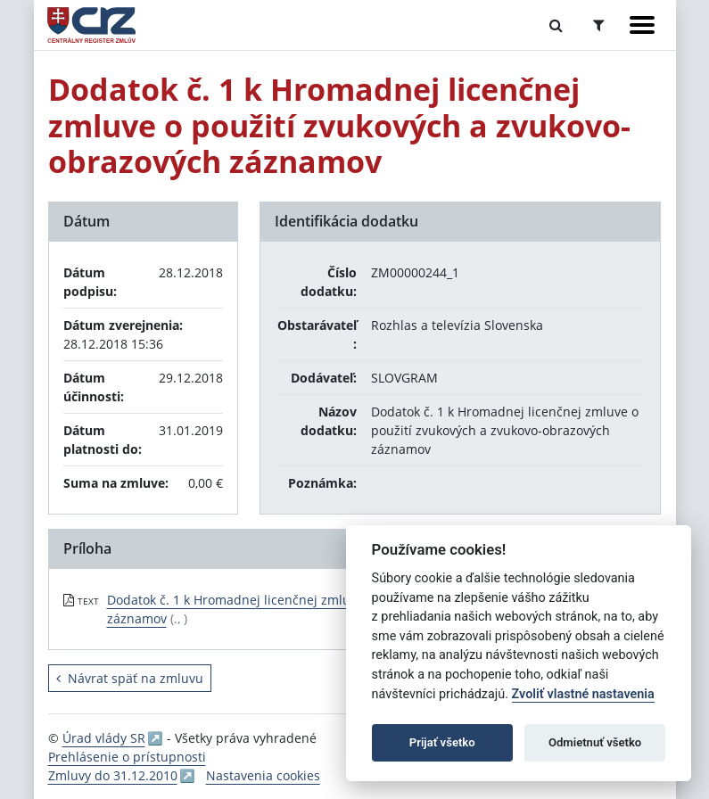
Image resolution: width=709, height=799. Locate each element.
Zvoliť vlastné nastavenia (583, 694)
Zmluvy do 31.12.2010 (112, 775)
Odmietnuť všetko (594, 742)
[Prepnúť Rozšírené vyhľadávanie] (598, 25)
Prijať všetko (442, 742)
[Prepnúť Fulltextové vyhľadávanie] (556, 25)
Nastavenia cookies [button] (263, 775)
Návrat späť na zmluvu (129, 678)
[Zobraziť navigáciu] (642, 25)
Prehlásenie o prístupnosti (127, 756)
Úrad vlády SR (103, 737)
